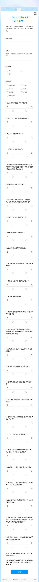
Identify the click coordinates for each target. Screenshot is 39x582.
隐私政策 (4, 579)
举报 (35, 579)
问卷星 (16, 579)
